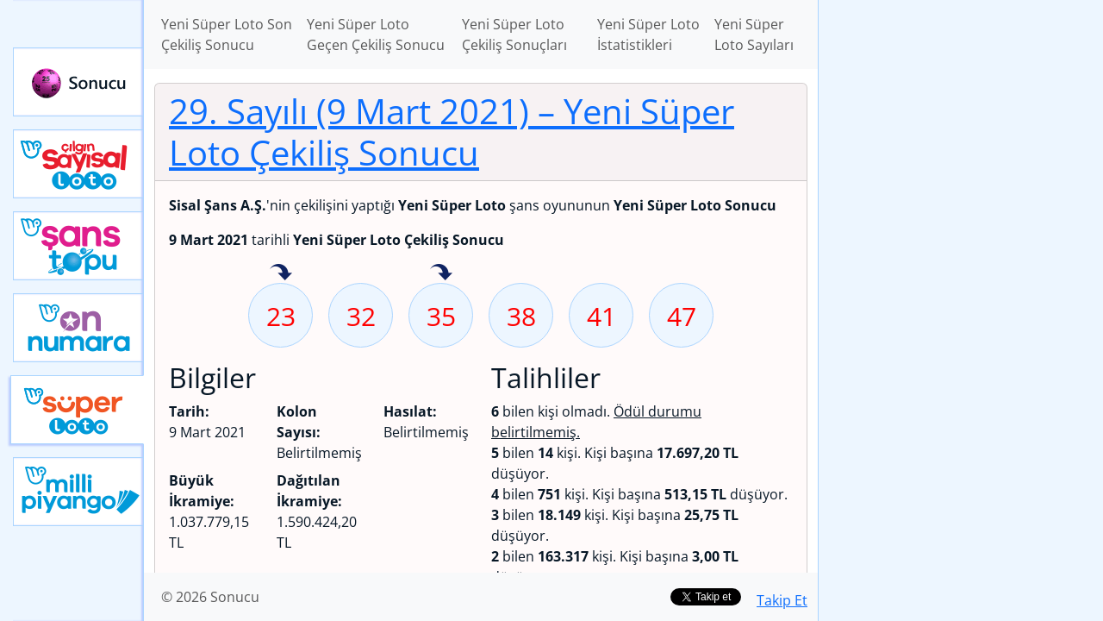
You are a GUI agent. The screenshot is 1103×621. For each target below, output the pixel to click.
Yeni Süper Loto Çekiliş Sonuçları (514, 34)
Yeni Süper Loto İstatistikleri (648, 34)
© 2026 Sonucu (210, 596)
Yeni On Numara (78, 327)
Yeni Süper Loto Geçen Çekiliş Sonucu (376, 34)
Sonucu (78, 81)
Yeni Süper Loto (77, 409)
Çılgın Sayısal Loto (78, 163)
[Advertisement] (961, 272)
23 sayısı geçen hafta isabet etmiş (281, 273)
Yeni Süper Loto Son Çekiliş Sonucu (226, 34)
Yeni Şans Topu (78, 245)
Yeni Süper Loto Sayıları (754, 34)
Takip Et (782, 600)
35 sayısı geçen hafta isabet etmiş (441, 273)
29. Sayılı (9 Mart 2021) (451, 131)
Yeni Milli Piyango (78, 491)
